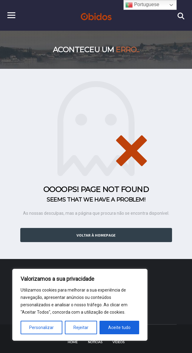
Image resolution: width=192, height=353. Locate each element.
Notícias (95, 342)
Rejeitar (80, 327)
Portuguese (142, 5)
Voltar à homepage (96, 235)
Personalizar (41, 327)
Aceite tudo (119, 327)
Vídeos (118, 342)
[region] (79, 305)
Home (73, 342)
